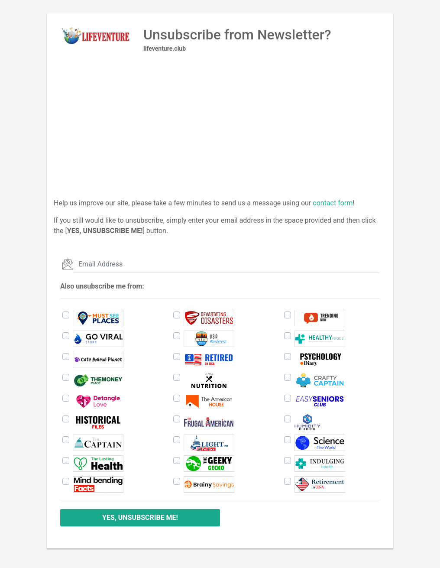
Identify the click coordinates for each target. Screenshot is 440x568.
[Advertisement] (220, 137)
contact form (333, 203)
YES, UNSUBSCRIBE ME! (140, 517)
